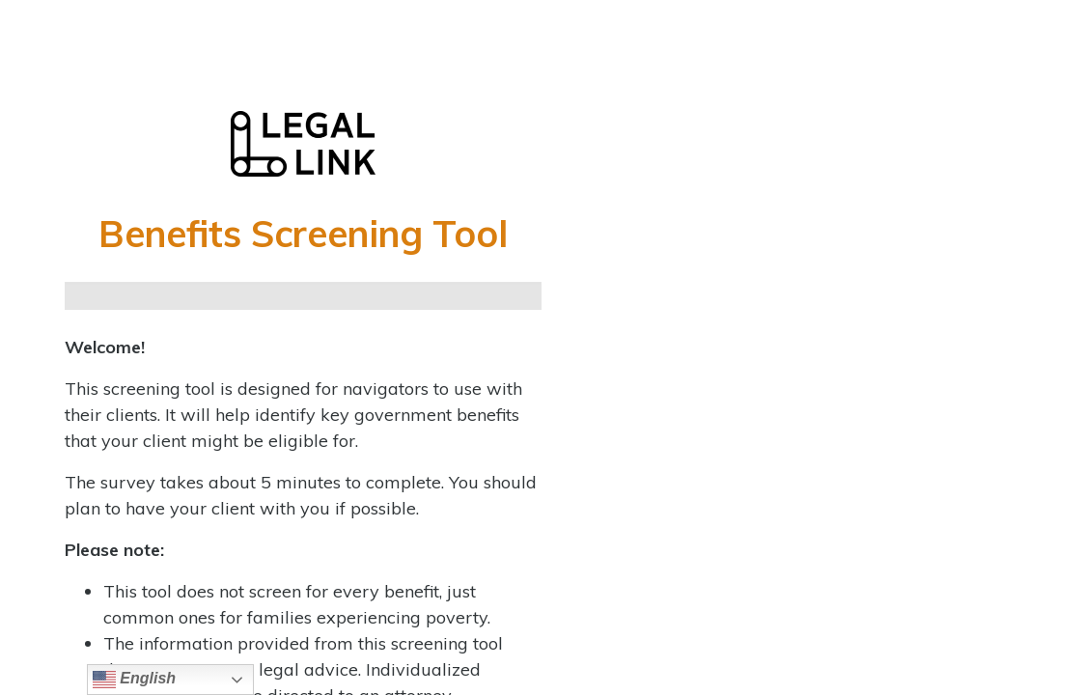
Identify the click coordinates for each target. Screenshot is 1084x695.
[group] (303, 296)
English (134, 679)
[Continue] (167, 296)
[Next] (508, 296)
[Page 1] (99, 296)
